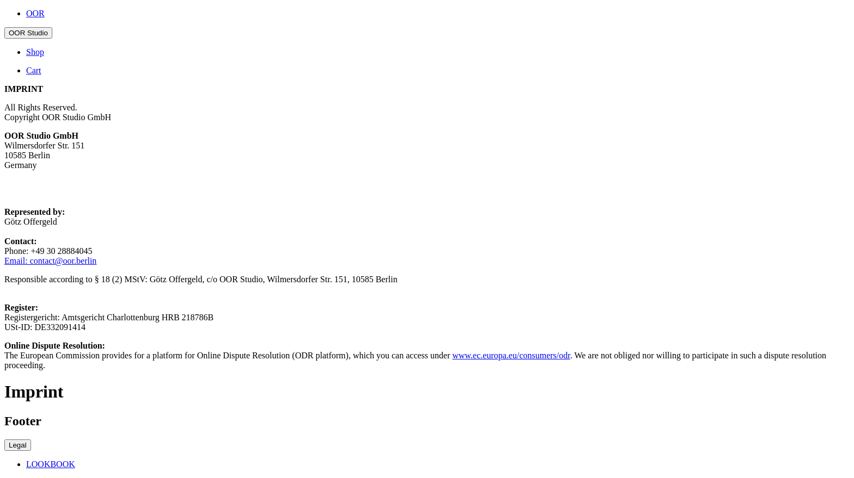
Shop (35, 52)
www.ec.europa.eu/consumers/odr (511, 355)
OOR (35, 13)
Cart (33, 70)
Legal (18, 445)
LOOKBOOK (50, 464)
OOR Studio (28, 33)
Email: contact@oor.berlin (50, 260)
